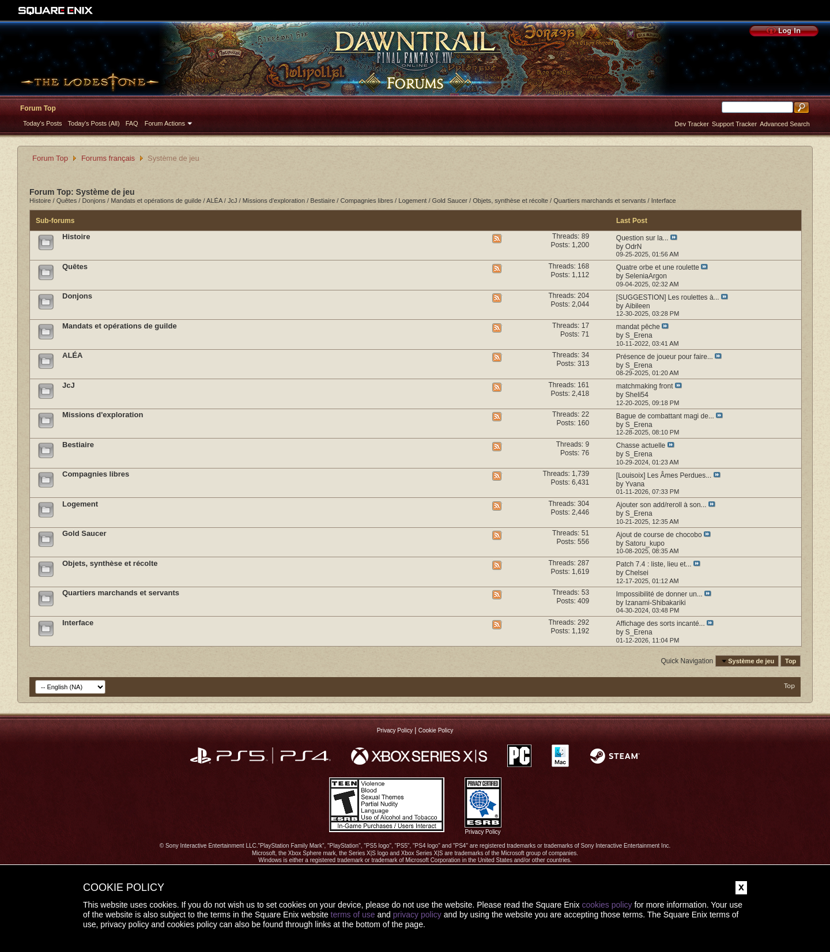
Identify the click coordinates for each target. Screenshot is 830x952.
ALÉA (214, 200)
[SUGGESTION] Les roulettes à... (667, 297)
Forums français (108, 158)
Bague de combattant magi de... (665, 416)
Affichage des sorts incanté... (660, 623)
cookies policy (607, 904)
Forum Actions (165, 123)
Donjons (94, 200)
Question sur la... (642, 238)
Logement (412, 200)
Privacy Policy (395, 730)
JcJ (232, 200)
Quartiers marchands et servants (599, 200)
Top (790, 661)
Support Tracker (734, 123)
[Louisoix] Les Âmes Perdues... (663, 475)
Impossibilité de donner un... (659, 594)
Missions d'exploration (274, 200)
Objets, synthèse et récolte (510, 200)
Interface (663, 200)
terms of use (353, 914)
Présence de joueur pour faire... (664, 357)
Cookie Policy (436, 730)
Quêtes (66, 200)
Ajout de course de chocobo (659, 535)
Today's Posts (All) (94, 123)
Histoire (40, 200)
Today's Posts (42, 123)
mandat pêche (638, 327)
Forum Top (38, 108)
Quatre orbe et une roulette (657, 267)
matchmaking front (644, 386)
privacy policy (417, 914)
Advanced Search (785, 123)
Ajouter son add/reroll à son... (661, 505)
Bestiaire (322, 200)
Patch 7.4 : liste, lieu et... (654, 564)
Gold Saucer (449, 200)
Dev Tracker (692, 123)
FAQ (132, 123)
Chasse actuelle (640, 445)
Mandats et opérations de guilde (156, 200)
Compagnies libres (367, 200)
